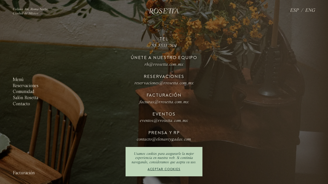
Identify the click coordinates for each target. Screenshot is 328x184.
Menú (18, 80)
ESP (294, 10)
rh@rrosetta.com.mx (164, 65)
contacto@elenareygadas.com (164, 139)
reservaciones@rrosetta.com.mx (164, 83)
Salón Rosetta (25, 98)
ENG (310, 10)
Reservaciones (25, 86)
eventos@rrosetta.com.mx (164, 121)
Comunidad (23, 92)
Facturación (24, 173)
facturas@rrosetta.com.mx (164, 102)
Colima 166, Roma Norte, (31, 9)
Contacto (21, 104)
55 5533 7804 (164, 46)
